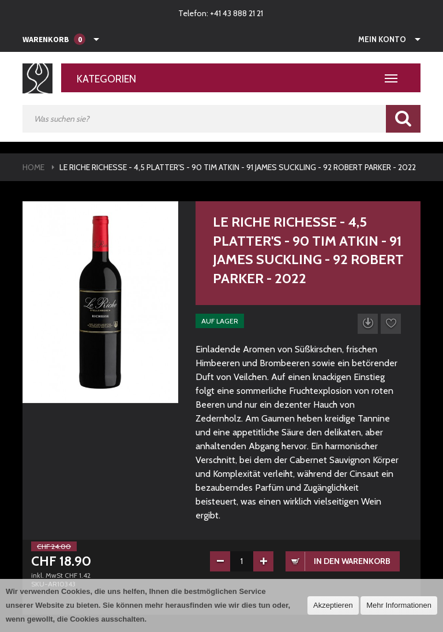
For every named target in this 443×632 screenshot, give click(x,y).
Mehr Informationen (398, 605)
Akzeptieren (333, 605)
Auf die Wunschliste (391, 324)
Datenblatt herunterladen (368, 324)
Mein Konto (382, 39)
